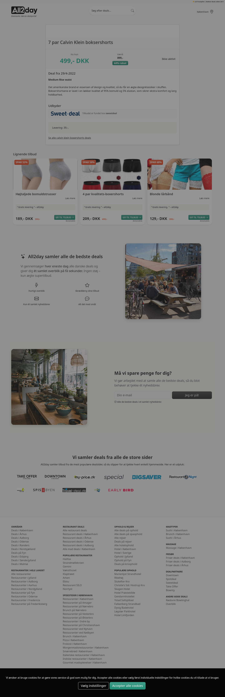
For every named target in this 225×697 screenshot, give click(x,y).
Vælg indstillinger (93, 686)
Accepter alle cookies (127, 686)
